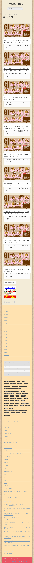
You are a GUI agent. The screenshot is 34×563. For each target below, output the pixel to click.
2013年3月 (6, 340)
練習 (6, 408)
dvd (24, 381)
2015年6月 (6, 314)
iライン (6, 383)
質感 (24, 412)
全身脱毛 (13, 398)
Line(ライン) (6, 427)
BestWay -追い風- (17, 4)
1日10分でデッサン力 (10, 381)
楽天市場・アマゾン (8, 486)
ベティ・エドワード (9, 393)
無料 (17, 405)
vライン (20, 383)
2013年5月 (6, 334)
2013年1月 (6, 346)
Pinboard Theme (15, 561)
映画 (5, 480)
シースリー (7, 386)
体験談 (23, 396)
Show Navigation (26, 14)
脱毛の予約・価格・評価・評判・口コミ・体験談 (15, 410)
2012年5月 (6, 352)
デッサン (15, 386)
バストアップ (7, 457)
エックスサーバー (8, 436)
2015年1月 (6, 320)
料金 (18, 403)
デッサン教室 (24, 386)
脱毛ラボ (7, 412)
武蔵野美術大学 (25, 403)
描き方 (6, 403)
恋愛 (5, 474)
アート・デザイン (8, 433)
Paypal (5, 430)
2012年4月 (6, 355)
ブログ (23, 391)
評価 (13, 412)
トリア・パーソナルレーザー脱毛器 (13, 388)
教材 (12, 403)
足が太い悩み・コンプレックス (11, 497)
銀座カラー (7, 415)
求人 (11, 405)
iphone (5, 424)
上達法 (6, 396)
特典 (22, 405)
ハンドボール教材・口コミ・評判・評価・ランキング (16, 454)
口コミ (6, 400)
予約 (12, 396)
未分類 (5, 483)
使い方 (6, 398)
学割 (18, 400)
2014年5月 (6, 329)
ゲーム (5, 439)
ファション (6, 462)
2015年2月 (6, 317)
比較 (6, 405)
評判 (19, 412)
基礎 (12, 400)
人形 (18, 396)
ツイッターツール (8, 448)
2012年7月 (6, 349)
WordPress (26, 561)
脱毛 (11, 408)
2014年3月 (6, 331)
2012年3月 (6, 358)
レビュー (25, 393)
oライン (13, 383)
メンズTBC (6, 465)
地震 (5, 468)
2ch (19, 381)
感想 (23, 400)
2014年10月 (6, 326)
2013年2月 (6, 343)
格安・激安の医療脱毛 (9, 553)
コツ (26, 383)
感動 (5, 477)
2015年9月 (6, 311)
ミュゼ (18, 393)
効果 (26, 398)
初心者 (20, 398)
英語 (5, 494)
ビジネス (6, 459)
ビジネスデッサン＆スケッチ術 (12, 391)
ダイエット (6, 445)
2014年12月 (6, 323)
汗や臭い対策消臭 (8, 488)
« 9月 (9, 374)
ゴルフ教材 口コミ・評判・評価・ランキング (14, 442)
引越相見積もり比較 (8, 471)
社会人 (28, 405)
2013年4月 (6, 337)
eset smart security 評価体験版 (11, 422)
